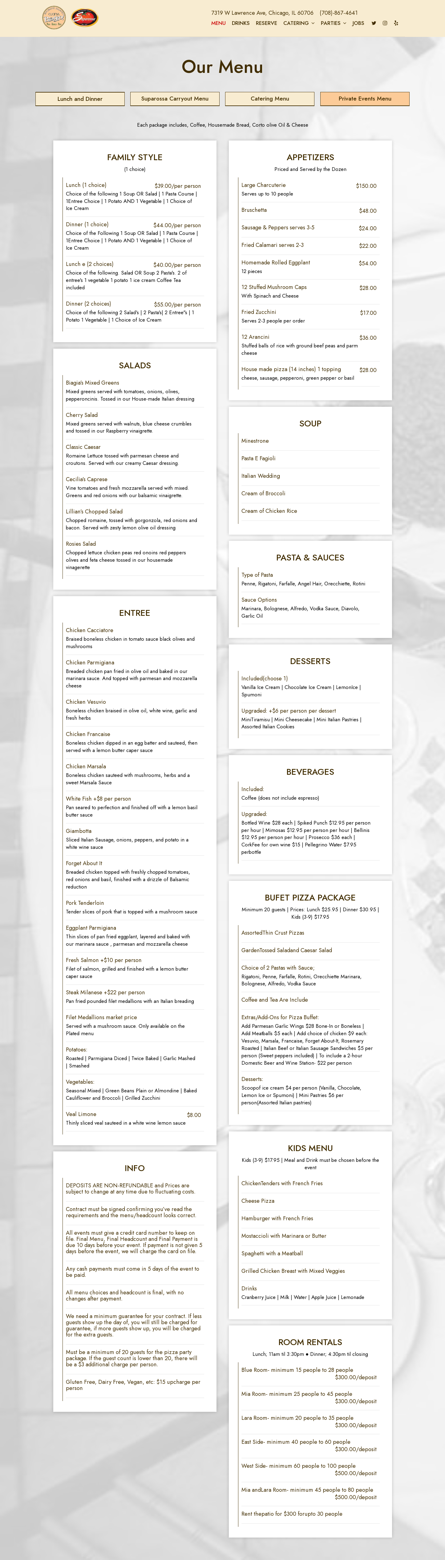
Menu (213, 23)
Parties (328, 23)
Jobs (353, 23)
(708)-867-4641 (333, 13)
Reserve (261, 23)
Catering (293, 23)
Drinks (235, 23)
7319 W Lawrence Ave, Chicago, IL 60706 (257, 13)
